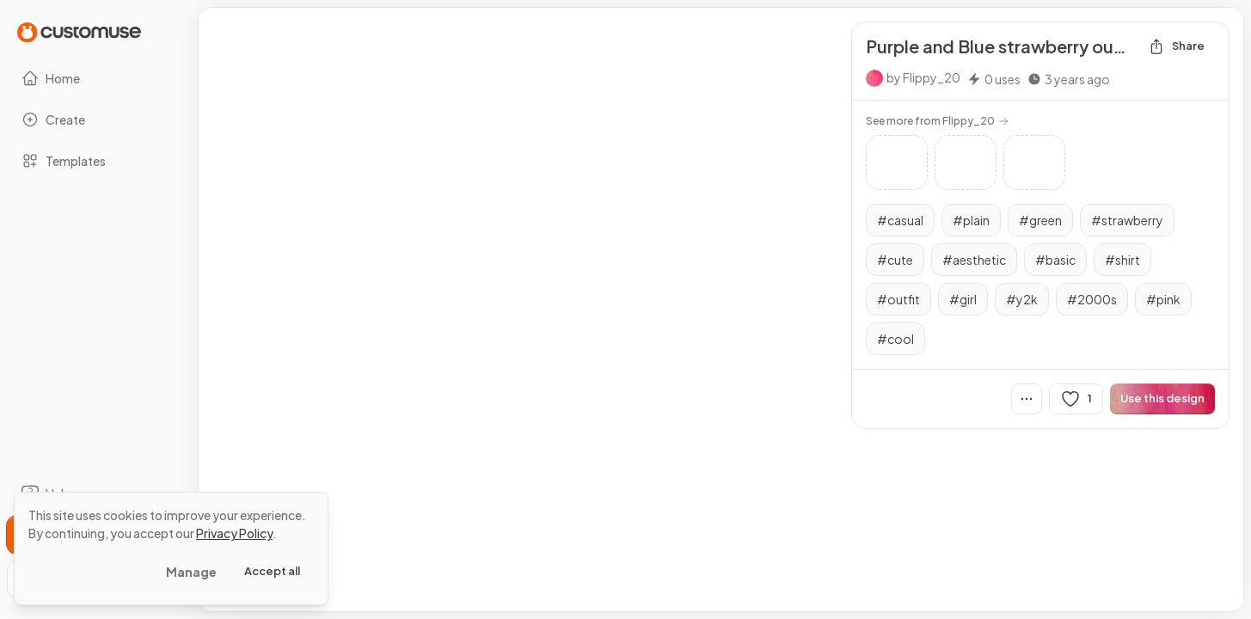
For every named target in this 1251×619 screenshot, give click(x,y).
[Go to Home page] (79, 31)
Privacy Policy (234, 533)
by (923, 77)
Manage (191, 571)
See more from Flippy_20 (937, 120)
